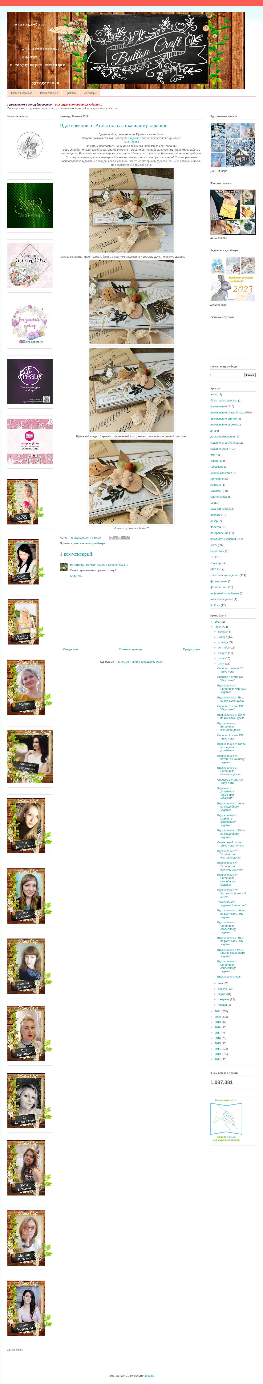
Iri (71, 564)
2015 (218, 1043)
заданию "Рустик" (139, 138)
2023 (218, 621)
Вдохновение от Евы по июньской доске (230, 699)
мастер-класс (218, 496)
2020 (218, 1016)
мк (212, 502)
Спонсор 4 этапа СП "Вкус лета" (230, 678)
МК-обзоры (90, 93)
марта (222, 994)
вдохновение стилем (223, 418)
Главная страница (21, 93)
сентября (224, 647)
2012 (218, 1059)
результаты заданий (223, 538)
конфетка (216, 460)
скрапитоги (217, 551)
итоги (213, 454)
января (223, 1004)
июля (221, 658)
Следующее (70, 649)
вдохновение (218, 406)
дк (211, 430)
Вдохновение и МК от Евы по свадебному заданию (231, 953)
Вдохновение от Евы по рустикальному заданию (230, 941)
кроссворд (216, 466)
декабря (223, 631)
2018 (218, 1027)
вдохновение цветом (223, 424)
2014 (218, 1048)
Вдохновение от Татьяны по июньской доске (228, 854)
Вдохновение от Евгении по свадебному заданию (227, 879)
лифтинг (215, 484)
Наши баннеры (49, 93)
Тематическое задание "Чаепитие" (231, 903)
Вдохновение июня (229, 976)
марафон (216, 490)
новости (215, 514)
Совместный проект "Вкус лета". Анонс (230, 844)
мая (221, 983)
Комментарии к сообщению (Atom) (142, 661)
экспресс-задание (221, 599)
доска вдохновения (222, 436)
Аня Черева (131, 141)
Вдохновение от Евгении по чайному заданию (231, 689)
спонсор (215, 563)
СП (212, 557)
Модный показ (219, 508)
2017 (218, 1032)
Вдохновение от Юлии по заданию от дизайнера (231, 747)
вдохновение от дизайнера (88, 543)
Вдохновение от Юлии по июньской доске (231, 716)
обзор (214, 521)
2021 (218, 1011)
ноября (223, 637)
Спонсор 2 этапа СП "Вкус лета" (230, 737)
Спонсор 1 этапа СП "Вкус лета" (230, 781)
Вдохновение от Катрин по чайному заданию (230, 759)
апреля (223, 988)
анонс (214, 394)
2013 (218, 1054)
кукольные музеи (221, 472)
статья (214, 569)
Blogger (149, 1375)
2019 (218, 1022)
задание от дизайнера (224, 442)
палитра (215, 526)
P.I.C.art (215, 605)
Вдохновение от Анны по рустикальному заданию (231, 914)
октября (223, 642)
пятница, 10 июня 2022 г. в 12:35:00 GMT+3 (101, 564)
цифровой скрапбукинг (224, 593)
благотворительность (223, 400)
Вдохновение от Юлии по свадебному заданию (231, 833)
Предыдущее (191, 649)
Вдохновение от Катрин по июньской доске (231, 893)
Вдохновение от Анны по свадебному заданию (231, 807)
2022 (218, 626)
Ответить (76, 575)
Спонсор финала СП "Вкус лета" (230, 670)
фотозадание (218, 581)
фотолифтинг (218, 587)
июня (221, 663)
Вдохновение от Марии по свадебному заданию (227, 820)
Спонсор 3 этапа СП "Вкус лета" (230, 708)
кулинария (217, 478)
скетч (213, 545)
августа (223, 653)
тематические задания (224, 575)
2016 (218, 1038)
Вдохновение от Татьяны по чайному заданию (230, 866)
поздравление (219, 533)
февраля (224, 999)
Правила (70, 93)
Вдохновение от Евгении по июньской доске (228, 726)
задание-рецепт (220, 448)
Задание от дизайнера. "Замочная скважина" (226, 793)
